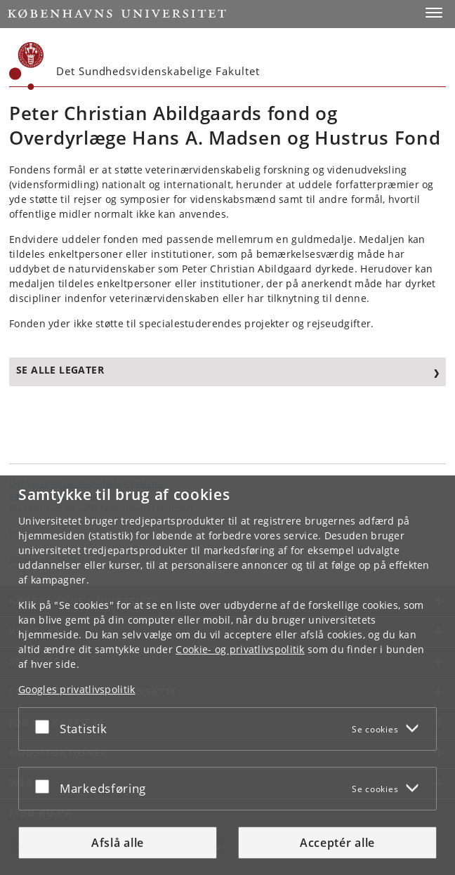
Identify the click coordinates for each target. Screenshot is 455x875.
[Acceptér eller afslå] (45, 726)
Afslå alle (117, 842)
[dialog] (227, 675)
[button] (434, 13)
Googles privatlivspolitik (77, 689)
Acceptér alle (337, 842)
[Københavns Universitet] (26, 66)
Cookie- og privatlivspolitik (240, 649)
